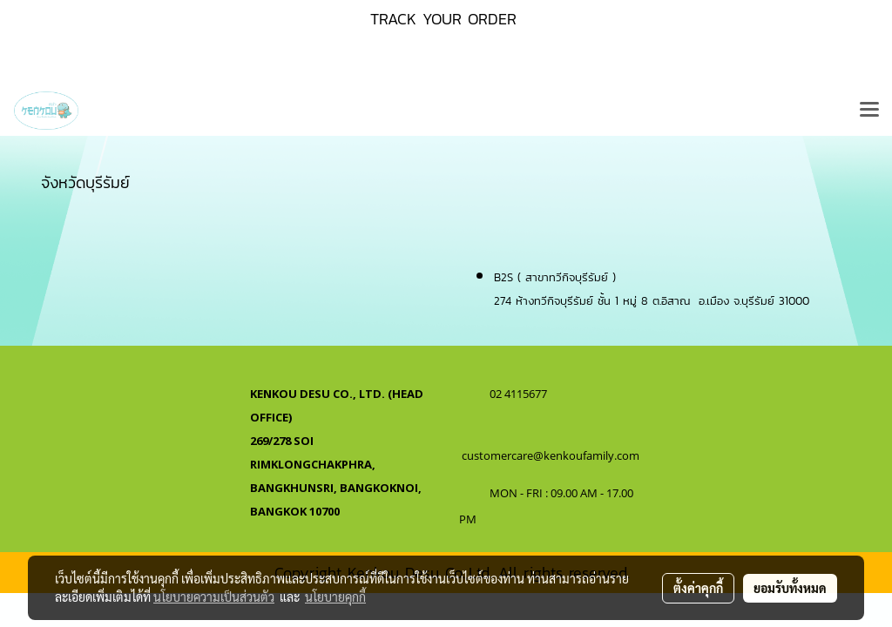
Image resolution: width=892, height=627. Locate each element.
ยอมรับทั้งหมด (790, 588)
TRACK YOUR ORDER (443, 18)
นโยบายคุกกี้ (335, 596)
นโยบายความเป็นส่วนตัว (213, 596)
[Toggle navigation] (869, 110)
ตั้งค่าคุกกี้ (698, 588)
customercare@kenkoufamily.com (550, 455)
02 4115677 (520, 393)
